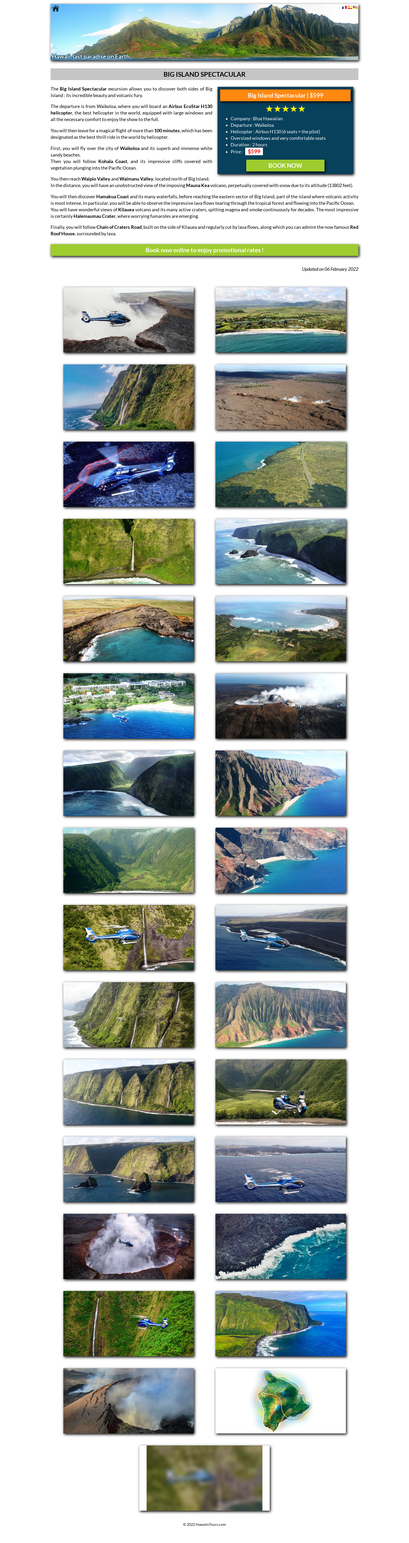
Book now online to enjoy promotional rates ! (205, 250)
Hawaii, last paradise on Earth (91, 56)
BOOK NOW (285, 165)
